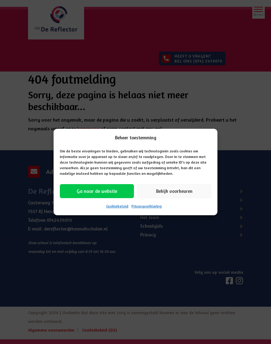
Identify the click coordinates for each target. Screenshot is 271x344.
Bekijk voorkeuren (174, 191)
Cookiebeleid (117, 206)
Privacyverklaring (146, 206)
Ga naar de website (97, 191)
